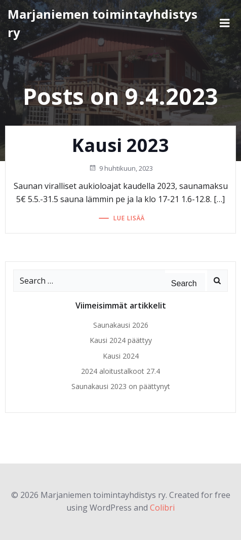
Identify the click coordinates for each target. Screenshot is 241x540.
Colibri (162, 507)
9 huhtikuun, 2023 (121, 168)
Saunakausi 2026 (120, 325)
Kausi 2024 (121, 356)
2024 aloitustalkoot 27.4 (120, 371)
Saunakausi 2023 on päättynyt (120, 386)
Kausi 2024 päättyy (121, 340)
